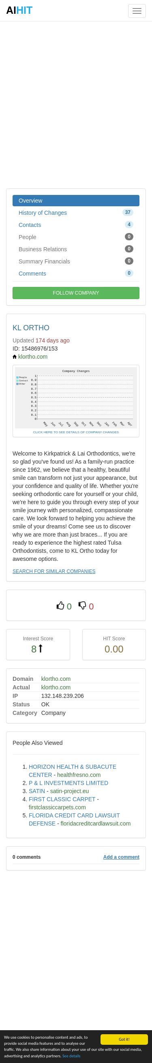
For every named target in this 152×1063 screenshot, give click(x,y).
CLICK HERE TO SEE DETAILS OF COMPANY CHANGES (76, 432)
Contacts (76, 224)
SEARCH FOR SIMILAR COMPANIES (54, 571)
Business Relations (76, 248)
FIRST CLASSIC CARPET (62, 799)
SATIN (37, 791)
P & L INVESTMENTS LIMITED (68, 783)
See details (71, 1056)
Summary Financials (76, 261)
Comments (76, 273)
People (76, 236)
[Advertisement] (76, 104)
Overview (30, 200)
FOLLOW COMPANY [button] (76, 293)
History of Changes (76, 212)
